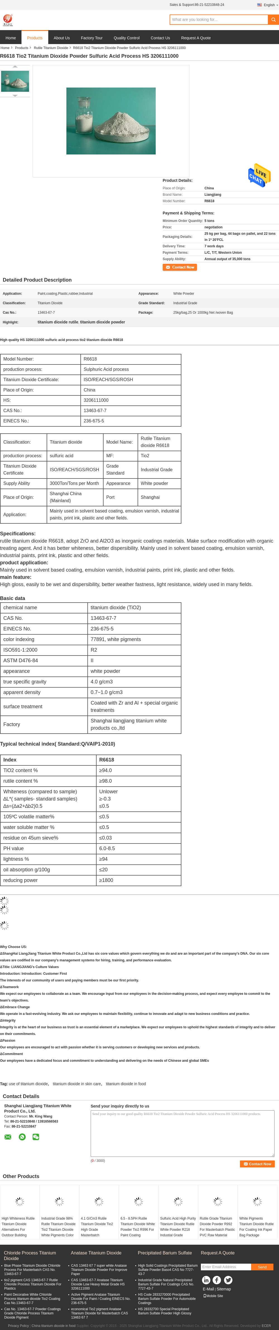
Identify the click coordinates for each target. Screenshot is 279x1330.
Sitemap (224, 1289)
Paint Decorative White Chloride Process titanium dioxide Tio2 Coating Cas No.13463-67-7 (32, 1299)
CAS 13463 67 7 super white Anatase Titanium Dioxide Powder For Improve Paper (99, 1270)
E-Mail (208, 1289)
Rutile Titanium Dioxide (51, 48)
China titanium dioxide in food (53, 1326)
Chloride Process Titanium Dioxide (30, 1256)
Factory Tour (92, 38)
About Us (62, 38)
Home (11, 38)
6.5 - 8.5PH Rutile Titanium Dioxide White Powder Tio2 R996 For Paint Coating (138, 1227)
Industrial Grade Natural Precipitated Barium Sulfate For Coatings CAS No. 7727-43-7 (166, 1284)
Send (262, 1267)
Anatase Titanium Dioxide (96, 1253)
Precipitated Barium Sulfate (165, 1253)
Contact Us (160, 38)
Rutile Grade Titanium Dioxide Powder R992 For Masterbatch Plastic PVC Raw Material (217, 1227)
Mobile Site (213, 1296)
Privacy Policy (18, 1326)
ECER (266, 1326)
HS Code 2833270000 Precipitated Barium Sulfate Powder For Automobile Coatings (167, 1299)
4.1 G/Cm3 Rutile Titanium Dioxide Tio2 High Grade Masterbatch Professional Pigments (97, 1230)
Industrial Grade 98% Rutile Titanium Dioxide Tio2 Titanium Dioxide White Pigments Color (58, 1227)
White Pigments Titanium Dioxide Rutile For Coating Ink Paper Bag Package (256, 1227)
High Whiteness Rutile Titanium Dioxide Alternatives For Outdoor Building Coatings (18, 1230)
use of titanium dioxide (28, 1084)
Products (34, 38)
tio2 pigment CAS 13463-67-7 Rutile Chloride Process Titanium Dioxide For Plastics (32, 1284)
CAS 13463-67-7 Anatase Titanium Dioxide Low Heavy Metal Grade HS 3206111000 (98, 1284)
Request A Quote (196, 38)
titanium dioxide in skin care (77, 1084)
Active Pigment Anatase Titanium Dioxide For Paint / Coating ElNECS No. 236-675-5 (101, 1299)
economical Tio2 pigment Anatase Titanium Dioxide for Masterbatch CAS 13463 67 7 (99, 1313)
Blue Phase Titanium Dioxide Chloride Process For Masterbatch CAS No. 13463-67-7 (32, 1270)
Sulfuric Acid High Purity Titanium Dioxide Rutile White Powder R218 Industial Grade (178, 1227)
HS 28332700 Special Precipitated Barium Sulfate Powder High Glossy (164, 1311)
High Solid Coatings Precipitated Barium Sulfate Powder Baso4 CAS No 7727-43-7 (168, 1270)
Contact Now (172, 267)
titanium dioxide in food (126, 1084)
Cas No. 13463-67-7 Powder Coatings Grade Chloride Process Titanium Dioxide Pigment (32, 1313)
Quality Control (127, 38)
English (271, 5)
